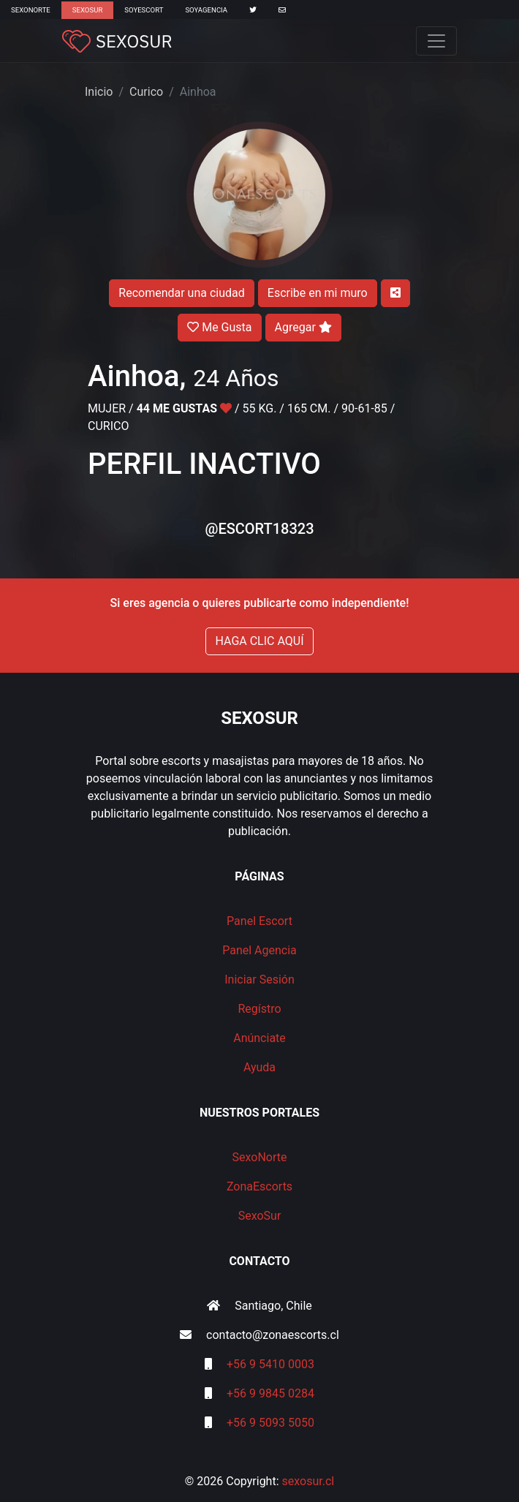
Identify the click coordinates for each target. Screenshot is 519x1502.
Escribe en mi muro (318, 293)
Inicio (99, 92)
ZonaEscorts (259, 1186)
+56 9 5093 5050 (270, 1423)
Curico (146, 92)
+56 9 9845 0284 (270, 1393)
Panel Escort (259, 921)
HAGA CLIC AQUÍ (259, 641)
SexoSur (87, 10)
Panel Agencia (259, 950)
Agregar (303, 327)
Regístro (259, 1009)
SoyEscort (143, 10)
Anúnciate (259, 1038)
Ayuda (259, 1067)
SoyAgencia (206, 10)
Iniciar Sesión (259, 979)
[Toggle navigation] (436, 41)
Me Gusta (219, 327)
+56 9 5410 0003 (270, 1364)
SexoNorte (30, 10)
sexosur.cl (308, 1481)
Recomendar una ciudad (181, 293)
